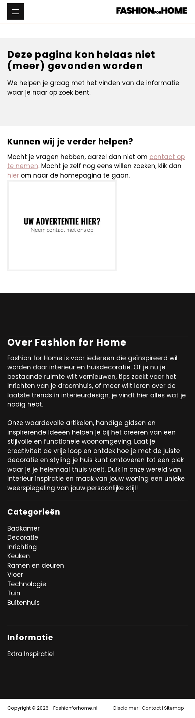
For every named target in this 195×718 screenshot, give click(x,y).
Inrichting (22, 547)
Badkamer (23, 528)
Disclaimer (126, 708)
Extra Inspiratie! (31, 654)
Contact (151, 708)
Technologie (26, 584)
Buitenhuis (23, 602)
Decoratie (22, 537)
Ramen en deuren (35, 565)
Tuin (13, 593)
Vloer (15, 574)
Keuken (18, 556)
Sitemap (174, 708)
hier (13, 175)
